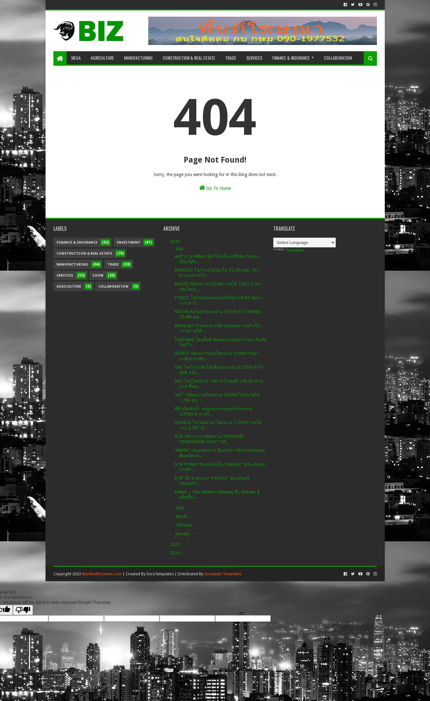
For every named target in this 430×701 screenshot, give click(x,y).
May (180, 248)
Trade (230, 57)
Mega (76, 57)
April (180, 508)
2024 (175, 552)
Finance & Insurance (291, 57)
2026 (175, 241)
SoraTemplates (160, 573)
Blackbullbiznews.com (102, 573)
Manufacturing (138, 57)
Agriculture (102, 57)
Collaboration (338, 57)
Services (254, 57)
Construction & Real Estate (189, 57)
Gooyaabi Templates (223, 573)
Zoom (97, 275)
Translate (288, 250)
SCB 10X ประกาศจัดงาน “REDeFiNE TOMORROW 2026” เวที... (209, 439)
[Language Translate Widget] (304, 242)
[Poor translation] (23, 610)
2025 (175, 544)
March (181, 516)
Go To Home (215, 188)
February (184, 524)
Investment (128, 242)
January (183, 533)
